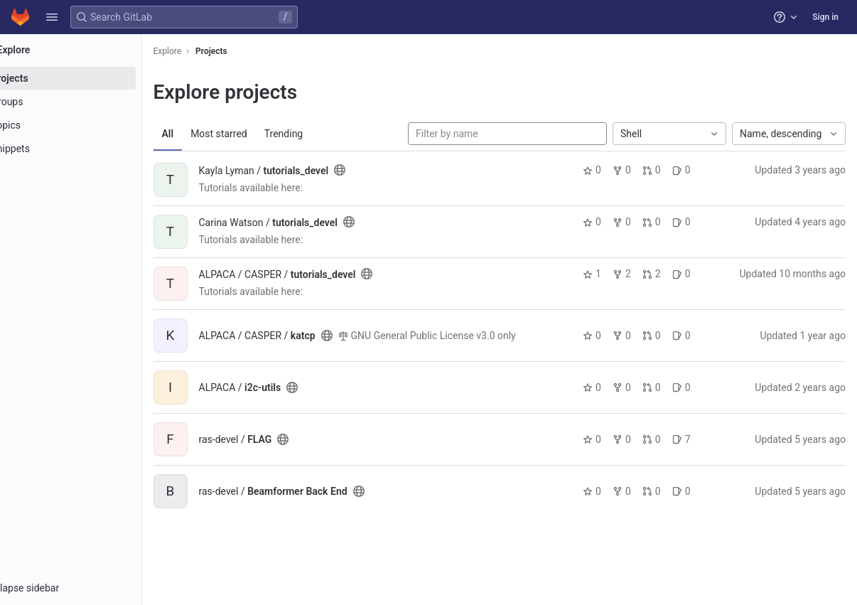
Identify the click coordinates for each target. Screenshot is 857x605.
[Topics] (91, 125)
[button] (52, 17)
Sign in (825, 17)
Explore (207, 51)
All (208, 133)
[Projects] (91, 78)
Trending (323, 133)
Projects (252, 51)
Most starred (259, 133)
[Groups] (91, 101)
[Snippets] (91, 148)
